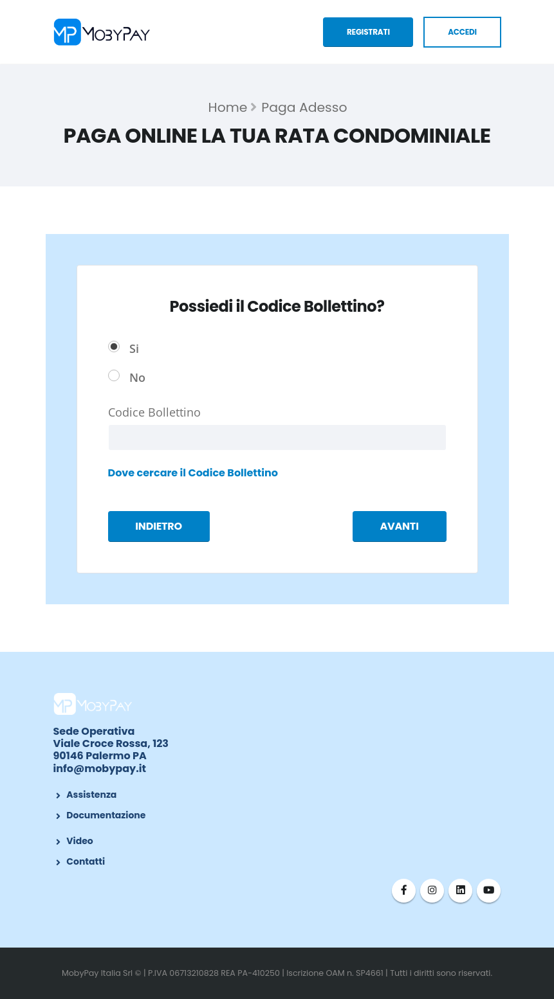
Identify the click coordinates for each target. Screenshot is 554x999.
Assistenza (91, 794)
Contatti (85, 861)
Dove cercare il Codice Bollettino (193, 472)
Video (79, 840)
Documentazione (105, 815)
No (137, 377)
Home (228, 107)
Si (134, 348)
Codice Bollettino (154, 412)
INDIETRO (158, 526)
